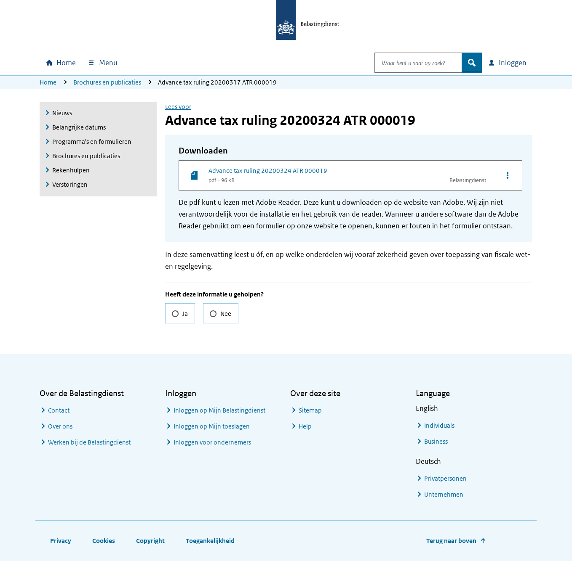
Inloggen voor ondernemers (212, 442)
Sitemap (310, 410)
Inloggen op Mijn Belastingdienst (219, 410)
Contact (58, 410)
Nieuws (62, 113)
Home (48, 82)
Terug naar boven (451, 541)
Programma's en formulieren (91, 142)
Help (305, 426)
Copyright (150, 541)
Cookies (103, 541)
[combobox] (409, 63)
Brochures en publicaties (107, 82)
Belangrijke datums (79, 127)
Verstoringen (70, 184)
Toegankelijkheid (210, 541)
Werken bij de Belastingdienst (89, 442)
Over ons (60, 426)
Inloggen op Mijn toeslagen (212, 426)
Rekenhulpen (71, 170)
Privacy (60, 541)
